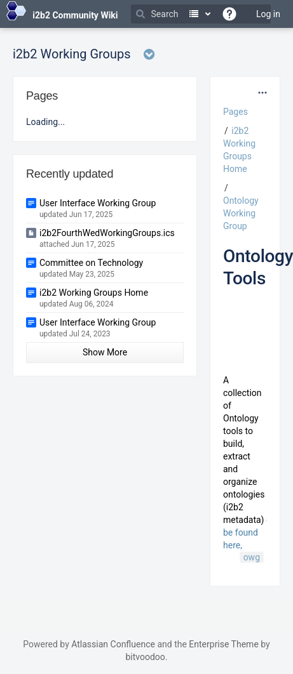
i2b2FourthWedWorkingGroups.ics (107, 233)
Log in (268, 14)
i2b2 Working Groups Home (93, 292)
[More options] (262, 92)
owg (251, 557)
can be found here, (252, 532)
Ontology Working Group (241, 213)
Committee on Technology (91, 263)
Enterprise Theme (223, 644)
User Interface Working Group (97, 203)
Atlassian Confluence (113, 644)
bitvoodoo (145, 657)
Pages (235, 112)
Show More (105, 352)
